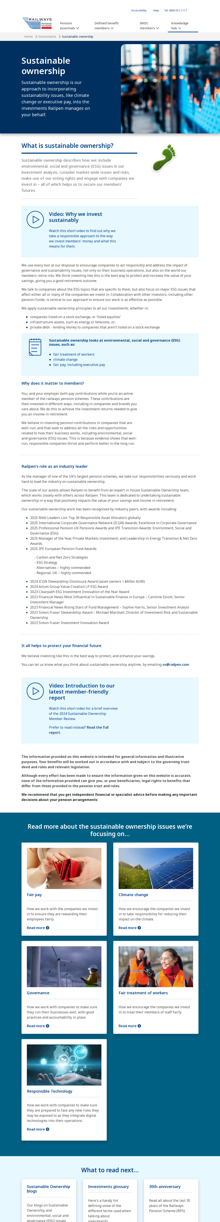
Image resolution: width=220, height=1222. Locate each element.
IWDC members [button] (149, 25)
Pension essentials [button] (69, 25)
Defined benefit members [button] (107, 25)
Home (28, 36)
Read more (36, 927)
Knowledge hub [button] (179, 25)
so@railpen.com (175, 664)
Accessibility (139, 10)
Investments (47, 36)
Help (156, 10)
